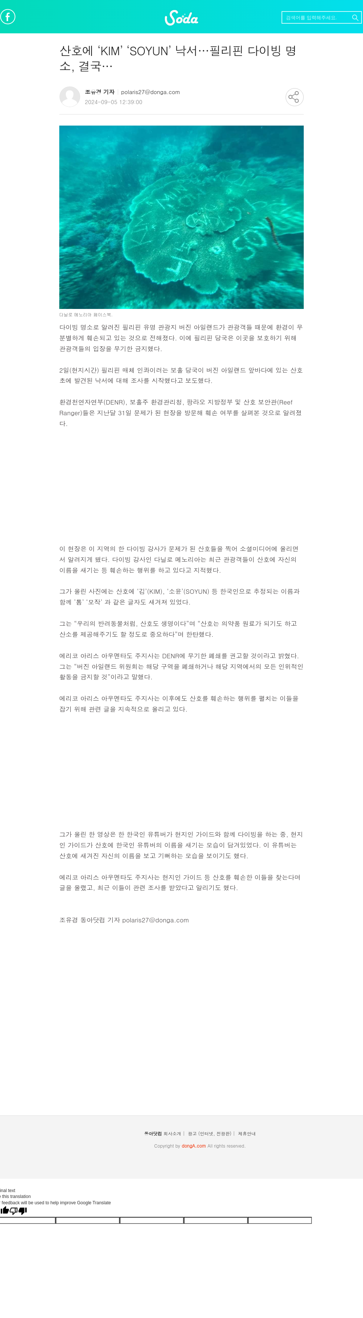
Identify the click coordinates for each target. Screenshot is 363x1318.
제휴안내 (247, 1133)
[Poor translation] (18, 1211)
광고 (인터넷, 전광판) (210, 1133)
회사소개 (172, 1133)
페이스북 (8, 16)
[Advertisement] (181, 491)
